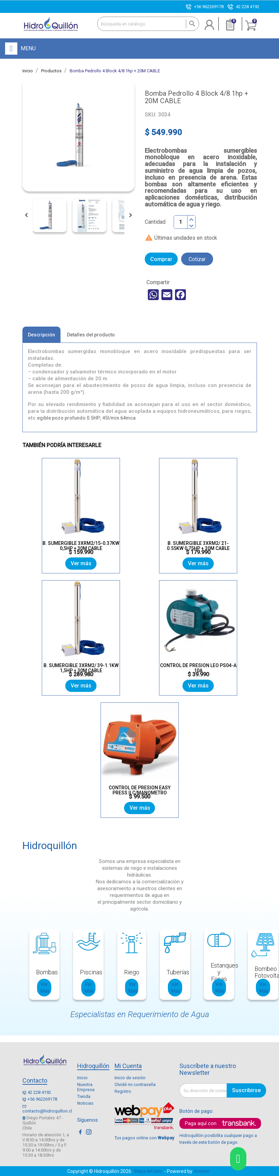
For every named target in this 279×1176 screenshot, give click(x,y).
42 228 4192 (247, 6)
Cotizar (197, 259)
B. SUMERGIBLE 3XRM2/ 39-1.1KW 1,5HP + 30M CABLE (81, 668)
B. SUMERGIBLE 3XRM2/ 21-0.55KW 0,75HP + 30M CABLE (198, 545)
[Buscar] (148, 24)
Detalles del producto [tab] (91, 334)
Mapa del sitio (148, 1171)
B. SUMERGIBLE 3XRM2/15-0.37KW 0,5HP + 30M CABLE (80, 545)
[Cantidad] (181, 222)
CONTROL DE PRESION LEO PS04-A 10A (198, 668)
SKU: (151, 114)
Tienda (83, 1096)
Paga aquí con (200, 1123)
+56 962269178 (209, 6)
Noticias (85, 1103)
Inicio (82, 1077)
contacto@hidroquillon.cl (47, 1111)
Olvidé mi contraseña (135, 1084)
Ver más (81, 563)
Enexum (203, 1171)
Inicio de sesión (130, 1077)
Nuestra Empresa (85, 1087)
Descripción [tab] (41, 334)
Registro (123, 1091)
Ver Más (45, 987)
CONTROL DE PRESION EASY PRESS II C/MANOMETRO (140, 790)
